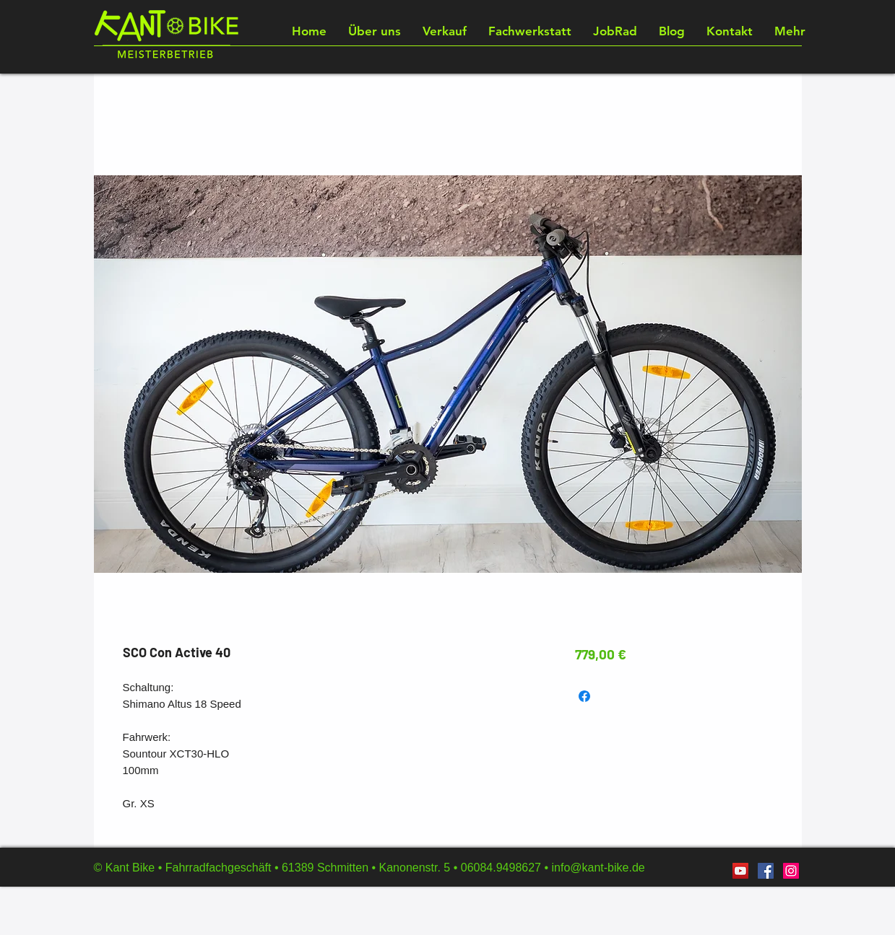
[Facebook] (766, 871)
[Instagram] (791, 871)
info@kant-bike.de (597, 867)
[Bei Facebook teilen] (584, 696)
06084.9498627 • (506, 867)
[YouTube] (740, 871)
